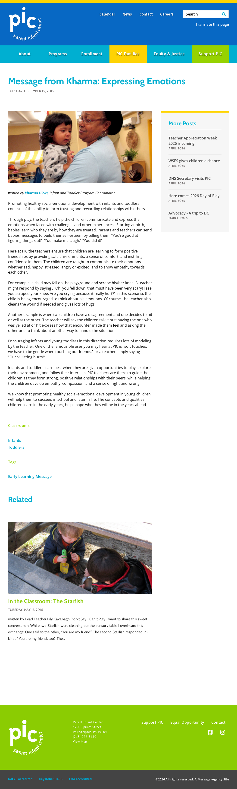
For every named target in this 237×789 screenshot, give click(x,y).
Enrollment (91, 54)
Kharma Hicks (36, 193)
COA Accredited (80, 779)
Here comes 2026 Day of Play (194, 195)
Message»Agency (210, 779)
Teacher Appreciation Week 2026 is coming (192, 141)
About (25, 54)
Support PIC (210, 54)
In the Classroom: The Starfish (46, 601)
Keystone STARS (50, 779)
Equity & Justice (169, 54)
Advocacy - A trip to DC (188, 213)
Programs (58, 54)
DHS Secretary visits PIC (189, 178)
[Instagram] (222, 733)
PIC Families (128, 54)
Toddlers (16, 447)
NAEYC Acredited (20, 779)
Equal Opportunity (187, 722)
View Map (80, 741)
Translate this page (212, 24)
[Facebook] (210, 733)
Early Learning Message (30, 476)
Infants (14, 440)
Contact (218, 722)
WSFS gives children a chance (194, 160)
